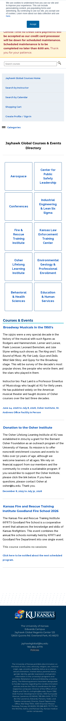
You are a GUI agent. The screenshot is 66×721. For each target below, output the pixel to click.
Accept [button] (33, 24)
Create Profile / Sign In (18, 116)
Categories (14, 127)
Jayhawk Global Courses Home (22, 78)
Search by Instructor (17, 87)
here (8, 16)
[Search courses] (30, 63)
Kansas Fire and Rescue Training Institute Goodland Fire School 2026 (31, 509)
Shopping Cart (13, 107)
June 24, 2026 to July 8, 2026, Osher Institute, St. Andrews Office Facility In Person (31, 410)
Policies (34, 650)
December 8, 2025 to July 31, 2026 (22, 491)
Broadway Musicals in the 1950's (28, 327)
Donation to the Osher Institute (27, 427)
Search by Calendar (16, 97)
